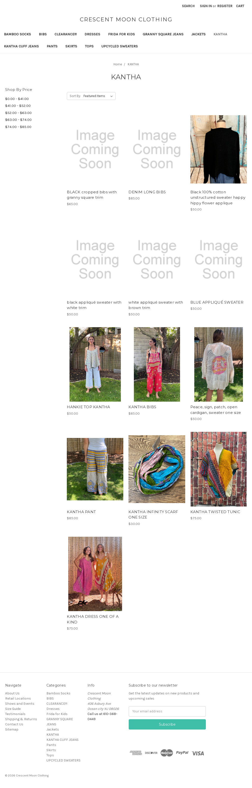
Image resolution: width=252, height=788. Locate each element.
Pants (52, 46)
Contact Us (14, 724)
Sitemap (11, 729)
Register (224, 6)
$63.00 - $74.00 (18, 119)
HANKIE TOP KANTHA (88, 407)
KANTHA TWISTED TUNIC (215, 511)
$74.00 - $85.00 (18, 127)
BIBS (43, 34)
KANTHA (220, 34)
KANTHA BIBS (142, 407)
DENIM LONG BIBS (147, 192)
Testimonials (15, 714)
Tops (89, 46)
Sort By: (75, 96)
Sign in (206, 6)
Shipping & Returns (21, 719)
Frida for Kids (121, 34)
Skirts (71, 46)
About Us (12, 693)
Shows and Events (19, 704)
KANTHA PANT (81, 511)
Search (188, 6)
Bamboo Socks (17, 34)
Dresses (92, 34)
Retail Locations (18, 698)
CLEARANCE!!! (66, 34)
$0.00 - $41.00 (17, 99)
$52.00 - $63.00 (18, 113)
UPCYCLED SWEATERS (119, 46)
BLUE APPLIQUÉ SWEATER (216, 302)
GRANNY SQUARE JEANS (163, 34)
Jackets (198, 34)
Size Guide (13, 709)
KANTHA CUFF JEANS (21, 46)
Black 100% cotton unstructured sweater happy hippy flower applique (218, 197)
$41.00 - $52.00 (18, 105)
